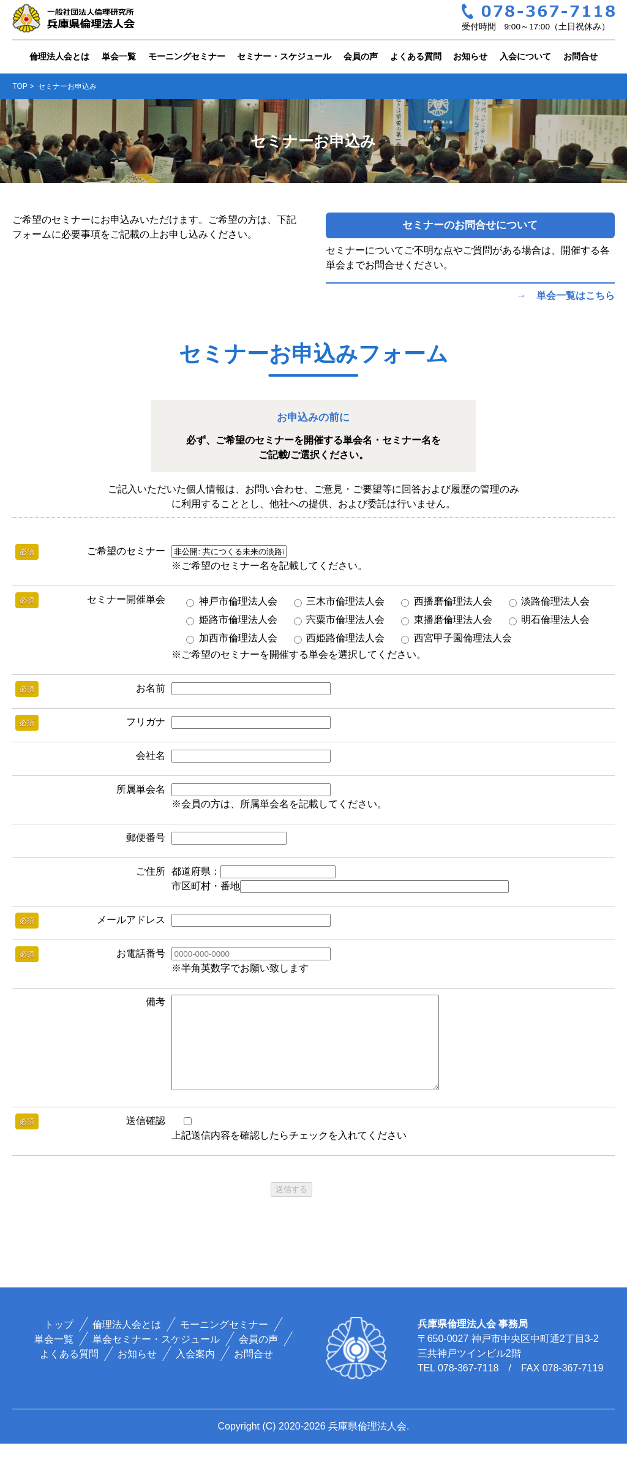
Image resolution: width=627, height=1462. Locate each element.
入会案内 (195, 1372)
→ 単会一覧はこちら (566, 295)
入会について (525, 56)
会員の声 (361, 56)
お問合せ (580, 56)
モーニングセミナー (186, 56)
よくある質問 (415, 56)
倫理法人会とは (59, 56)
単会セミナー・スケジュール (156, 1357)
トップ (58, 1343)
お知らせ (470, 56)
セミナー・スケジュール (284, 56)
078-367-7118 (468, 1386)
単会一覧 (119, 56)
